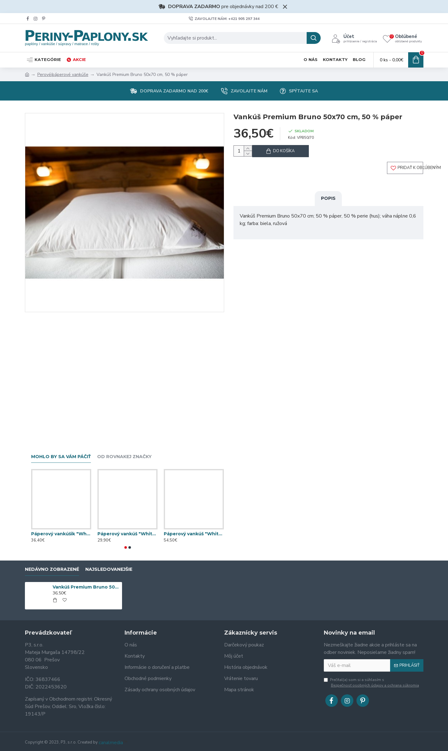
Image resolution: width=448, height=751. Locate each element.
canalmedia (111, 742)
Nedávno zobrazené (52, 569)
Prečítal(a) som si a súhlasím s (372, 682)
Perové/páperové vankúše (62, 74)
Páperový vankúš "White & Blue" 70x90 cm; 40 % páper (127, 534)
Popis (328, 203)
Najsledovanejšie (108, 569)
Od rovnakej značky (124, 456)
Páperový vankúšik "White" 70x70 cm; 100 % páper (61, 534)
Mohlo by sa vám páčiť (61, 456)
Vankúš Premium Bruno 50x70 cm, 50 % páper (86, 587)
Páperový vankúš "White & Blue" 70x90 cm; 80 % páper (194, 534)
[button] (125, 547)
